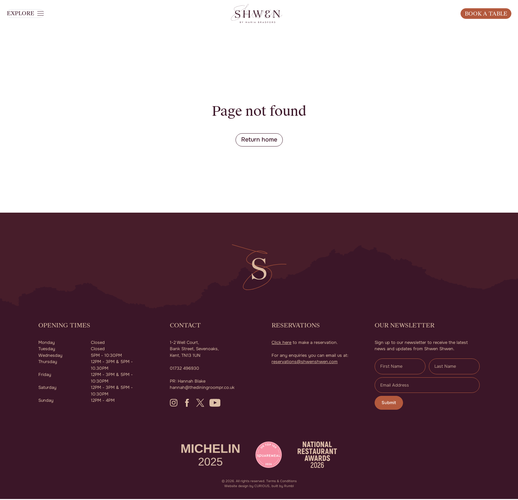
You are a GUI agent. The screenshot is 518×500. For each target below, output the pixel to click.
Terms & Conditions (281, 482)
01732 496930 (184, 369)
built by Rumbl (283, 487)
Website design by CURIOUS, (247, 487)
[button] (33, 24)
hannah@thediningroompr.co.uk (202, 388)
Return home (259, 140)
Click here (281, 343)
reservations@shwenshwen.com (305, 362)
